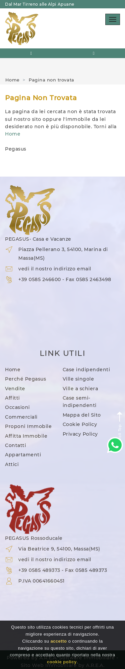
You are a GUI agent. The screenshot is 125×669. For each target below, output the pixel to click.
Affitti (12, 398)
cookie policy (62, 661)
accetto (58, 641)
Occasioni (17, 407)
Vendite (15, 389)
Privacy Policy (80, 434)
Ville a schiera (80, 389)
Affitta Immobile (26, 436)
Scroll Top (120, 428)
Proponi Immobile (28, 426)
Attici (12, 464)
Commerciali (21, 417)
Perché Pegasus (25, 379)
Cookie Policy (80, 424)
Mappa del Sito (82, 415)
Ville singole (78, 379)
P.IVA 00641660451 (41, 581)
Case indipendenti (86, 370)
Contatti (15, 445)
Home (12, 79)
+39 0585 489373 (39, 570)
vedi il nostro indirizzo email (54, 269)
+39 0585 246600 (39, 279)
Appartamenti (23, 455)
